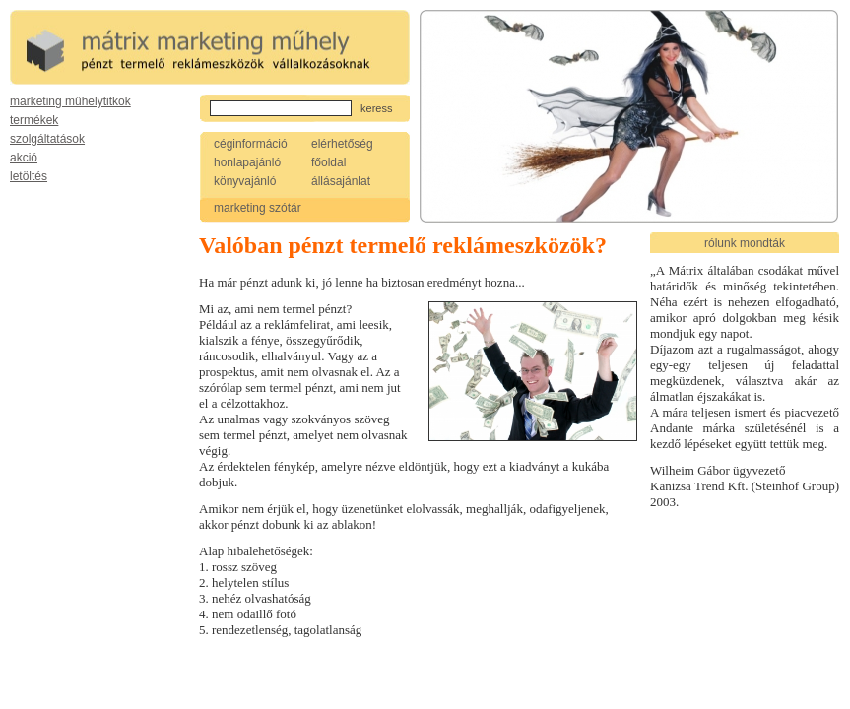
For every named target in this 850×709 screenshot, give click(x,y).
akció (23, 157)
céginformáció (251, 144)
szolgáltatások (47, 139)
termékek (34, 120)
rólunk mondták (744, 243)
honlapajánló (247, 162)
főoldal (328, 162)
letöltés (28, 176)
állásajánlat (340, 181)
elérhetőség (342, 144)
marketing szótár (257, 208)
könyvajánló (245, 181)
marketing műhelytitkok (70, 101)
